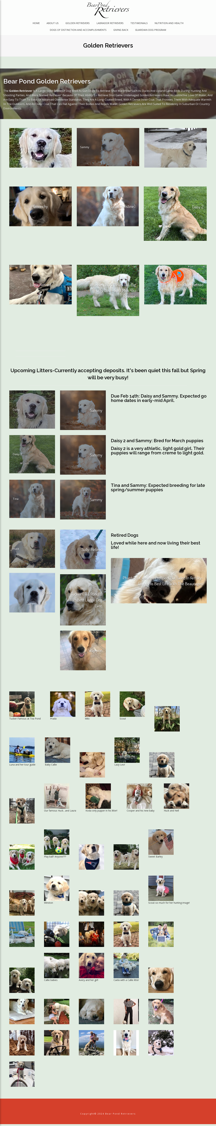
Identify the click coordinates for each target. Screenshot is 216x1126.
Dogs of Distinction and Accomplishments (78, 30)
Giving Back (120, 30)
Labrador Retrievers (110, 24)
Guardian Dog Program (150, 30)
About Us (53, 24)
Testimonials (139, 24)
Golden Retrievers (77, 24)
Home (36, 24)
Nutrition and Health (169, 24)
